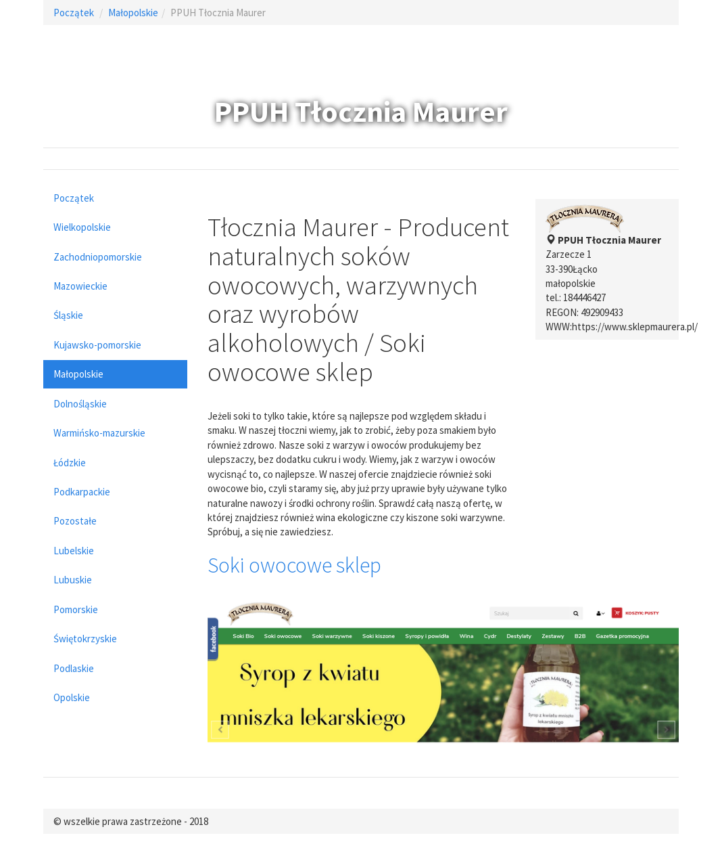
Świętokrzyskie (85, 638)
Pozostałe (75, 520)
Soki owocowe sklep (294, 565)
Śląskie (68, 315)
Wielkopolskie (82, 227)
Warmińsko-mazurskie (99, 432)
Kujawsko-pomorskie (97, 344)
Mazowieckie (80, 286)
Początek (73, 12)
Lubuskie (72, 579)
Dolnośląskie (80, 403)
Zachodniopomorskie (97, 256)
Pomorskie (75, 609)
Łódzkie (69, 462)
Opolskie (71, 697)
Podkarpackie (81, 491)
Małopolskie (133, 12)
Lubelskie (73, 550)
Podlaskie (73, 668)
